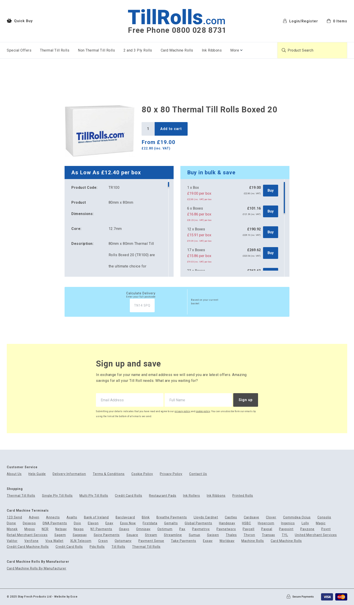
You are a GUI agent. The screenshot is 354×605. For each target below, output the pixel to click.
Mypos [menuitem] (29, 529)
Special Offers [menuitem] (19, 50)
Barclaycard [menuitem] (125, 517)
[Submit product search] (284, 50)
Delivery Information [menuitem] (69, 474)
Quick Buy (20, 20)
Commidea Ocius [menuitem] (297, 517)
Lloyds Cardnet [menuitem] (206, 517)
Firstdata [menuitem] (150, 523)
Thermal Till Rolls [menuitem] (54, 50)
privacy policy (182, 411)
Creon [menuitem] (103, 541)
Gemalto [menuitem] (171, 523)
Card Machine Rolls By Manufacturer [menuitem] (36, 568)
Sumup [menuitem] (194, 535)
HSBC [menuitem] (246, 523)
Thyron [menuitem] (249, 535)
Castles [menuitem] (231, 517)
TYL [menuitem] (285, 535)
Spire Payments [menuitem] (107, 535)
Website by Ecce (66, 596)
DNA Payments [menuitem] (55, 523)
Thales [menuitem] (231, 535)
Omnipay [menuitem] (143, 529)
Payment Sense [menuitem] (151, 541)
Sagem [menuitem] (60, 535)
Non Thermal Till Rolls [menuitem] (96, 50)
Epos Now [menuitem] (128, 523)
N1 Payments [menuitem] (101, 529)
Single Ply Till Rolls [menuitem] (57, 495)
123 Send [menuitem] (14, 517)
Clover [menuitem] (271, 517)
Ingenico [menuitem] (288, 523)
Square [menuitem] (132, 535)
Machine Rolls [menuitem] (252, 541)
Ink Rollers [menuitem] (191, 495)
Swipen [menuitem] (213, 535)
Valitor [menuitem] (12, 541)
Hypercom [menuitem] (266, 523)
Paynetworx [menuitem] (226, 529)
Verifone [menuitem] (31, 541)
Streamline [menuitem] (173, 535)
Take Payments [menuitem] (183, 541)
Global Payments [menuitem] (198, 523)
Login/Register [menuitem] (300, 21)
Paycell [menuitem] (248, 529)
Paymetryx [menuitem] (201, 529)
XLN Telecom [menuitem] (80, 541)
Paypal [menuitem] (266, 529)
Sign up (246, 400)
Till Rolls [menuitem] (118, 546)
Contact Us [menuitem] (198, 474)
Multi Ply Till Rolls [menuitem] (93, 495)
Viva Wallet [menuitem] (54, 541)
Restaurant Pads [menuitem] (162, 495)
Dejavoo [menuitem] (29, 523)
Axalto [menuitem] (72, 517)
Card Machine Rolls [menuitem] (177, 50)
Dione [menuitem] (11, 523)
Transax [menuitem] (268, 535)
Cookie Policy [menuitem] (142, 474)
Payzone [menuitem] (307, 529)
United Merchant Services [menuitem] (316, 535)
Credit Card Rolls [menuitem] (128, 495)
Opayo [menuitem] (124, 529)
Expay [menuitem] (208, 541)
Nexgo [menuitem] (79, 529)
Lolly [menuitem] (305, 523)
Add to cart (171, 129)
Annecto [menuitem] (53, 517)
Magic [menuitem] (321, 523)
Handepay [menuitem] (227, 523)
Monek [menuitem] (12, 529)
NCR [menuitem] (45, 529)
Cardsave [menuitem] (251, 517)
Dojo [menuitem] (77, 523)
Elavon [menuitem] (93, 523)
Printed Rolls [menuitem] (242, 495)
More (234, 50)
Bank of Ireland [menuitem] (96, 517)
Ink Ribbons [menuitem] (212, 50)
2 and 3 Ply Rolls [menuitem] (137, 50)
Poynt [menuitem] (326, 529)
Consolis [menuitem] (324, 517)
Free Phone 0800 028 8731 (177, 30)
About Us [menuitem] (14, 474)
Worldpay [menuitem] (227, 541)
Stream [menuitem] (151, 535)
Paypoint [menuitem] (286, 529)
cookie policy (203, 411)
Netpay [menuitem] (61, 529)
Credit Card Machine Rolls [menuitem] (28, 546)
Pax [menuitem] (182, 529)
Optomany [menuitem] (123, 541)
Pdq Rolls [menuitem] (97, 546)
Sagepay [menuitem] (80, 535)
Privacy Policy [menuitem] (171, 474)
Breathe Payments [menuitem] (171, 517)
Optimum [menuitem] (164, 529)
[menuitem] (337, 20)
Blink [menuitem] (146, 517)
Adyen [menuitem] (34, 517)
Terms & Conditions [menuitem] (109, 474)
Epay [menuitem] (109, 523)
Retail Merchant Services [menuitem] (27, 535)
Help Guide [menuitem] (37, 474)
